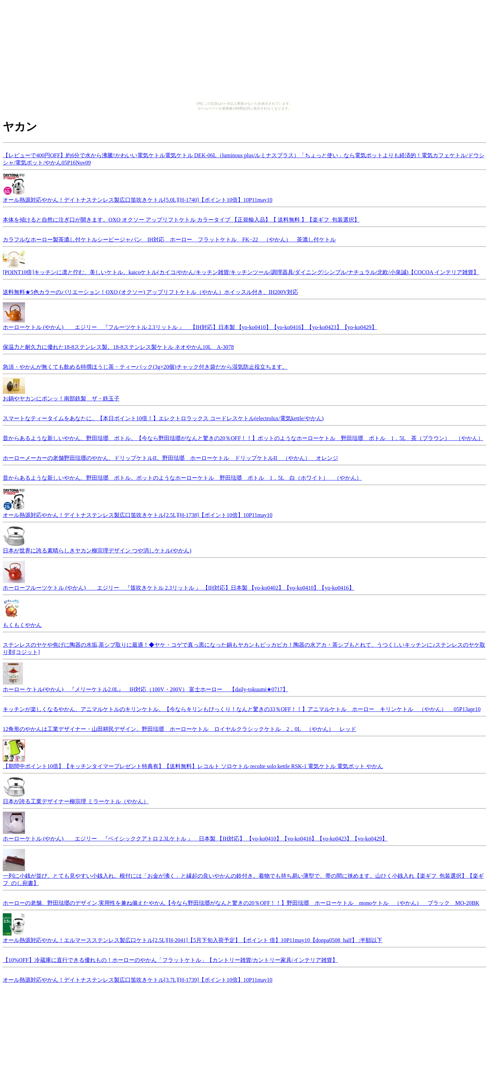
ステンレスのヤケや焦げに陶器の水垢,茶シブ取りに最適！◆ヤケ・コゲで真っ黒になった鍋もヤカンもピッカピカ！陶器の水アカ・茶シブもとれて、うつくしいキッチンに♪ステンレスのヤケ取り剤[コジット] (244, 647)
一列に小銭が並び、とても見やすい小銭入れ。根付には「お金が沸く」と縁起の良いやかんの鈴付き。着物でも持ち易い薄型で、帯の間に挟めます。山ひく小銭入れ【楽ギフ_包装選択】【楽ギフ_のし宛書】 (243, 876)
